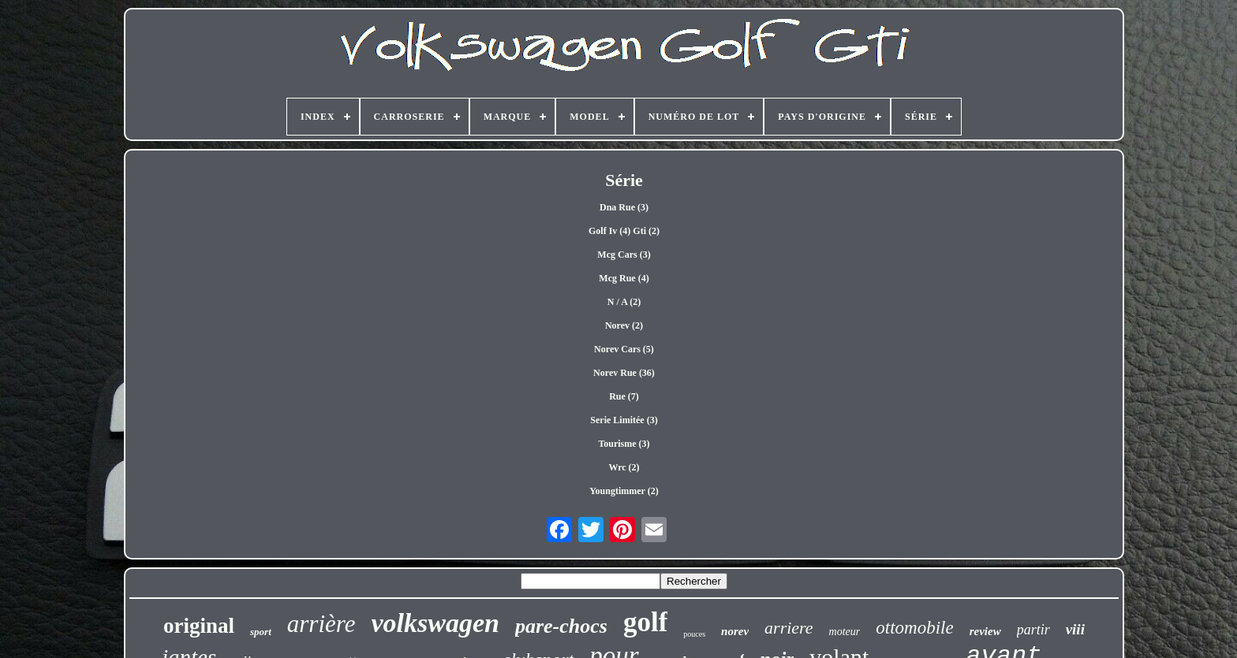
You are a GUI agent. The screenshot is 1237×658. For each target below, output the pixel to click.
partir (1033, 630)
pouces (694, 634)
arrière (321, 624)
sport (260, 632)
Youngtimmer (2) (623, 490)
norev (735, 631)
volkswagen (435, 623)
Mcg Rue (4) (623, 278)
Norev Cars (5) (624, 349)
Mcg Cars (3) (623, 254)
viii (1075, 629)
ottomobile (914, 628)
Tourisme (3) (623, 443)
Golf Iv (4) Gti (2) (624, 230)
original (198, 626)
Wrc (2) (623, 467)
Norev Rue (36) (624, 372)
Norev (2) (624, 325)
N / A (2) (624, 301)
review (985, 631)
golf (645, 622)
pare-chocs (561, 626)
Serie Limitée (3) (623, 420)
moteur (845, 632)
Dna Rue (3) (624, 207)
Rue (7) (624, 396)
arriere (788, 628)
